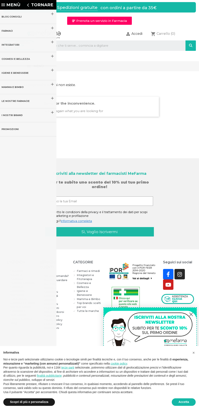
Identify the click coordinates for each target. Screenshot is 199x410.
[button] (99, 21)
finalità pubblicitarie (49, 375)
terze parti (67, 367)
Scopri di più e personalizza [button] (29, 402)
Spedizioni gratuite (77, 7)
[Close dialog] (191, 314)
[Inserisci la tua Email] (98, 201)
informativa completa (76, 221)
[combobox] (106, 45)
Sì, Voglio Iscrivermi (100, 232)
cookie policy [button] (119, 363)
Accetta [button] (183, 402)
